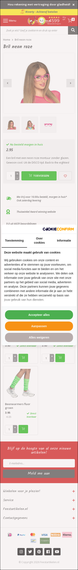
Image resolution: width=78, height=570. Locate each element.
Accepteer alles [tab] (39, 315)
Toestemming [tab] (14, 240)
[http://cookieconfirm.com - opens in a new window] (58, 229)
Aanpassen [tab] (39, 326)
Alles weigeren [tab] (39, 337)
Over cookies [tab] (39, 240)
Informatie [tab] (64, 240)
